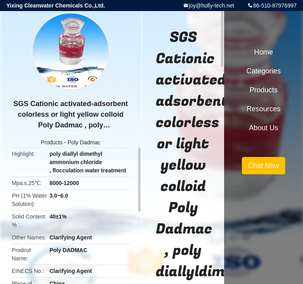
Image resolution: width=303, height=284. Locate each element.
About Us (263, 128)
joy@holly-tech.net (211, 5)
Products (52, 142)
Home (263, 52)
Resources (264, 109)
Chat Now (263, 166)
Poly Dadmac (83, 142)
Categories (263, 71)
